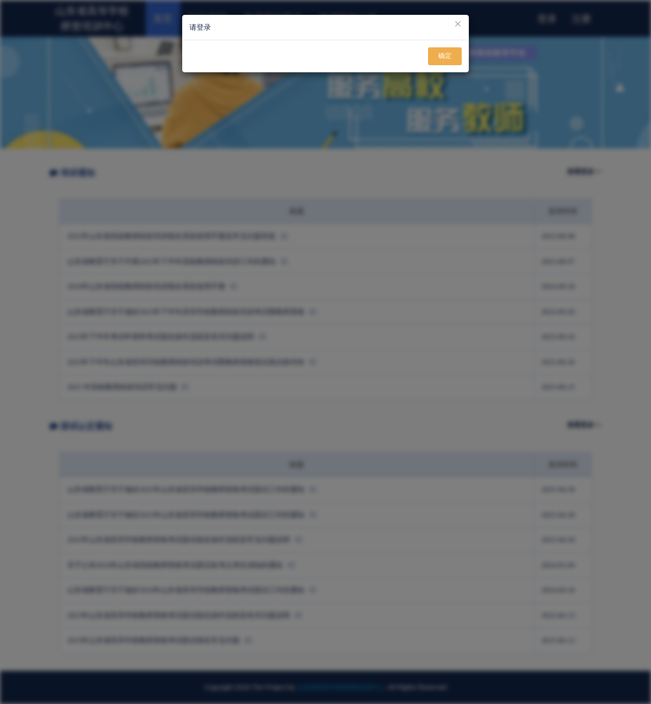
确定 (445, 55)
